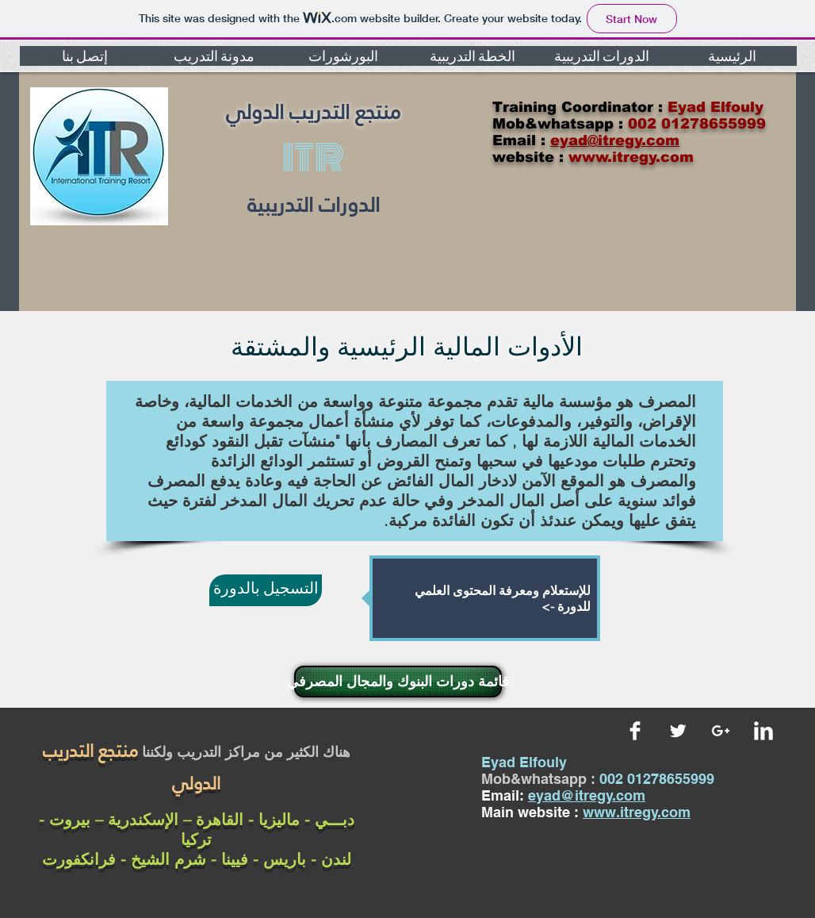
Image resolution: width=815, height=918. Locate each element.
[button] (84, 56)
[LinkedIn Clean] (763, 730)
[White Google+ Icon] (720, 730)
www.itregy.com (637, 812)
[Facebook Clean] (635, 730)
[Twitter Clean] (677, 730)
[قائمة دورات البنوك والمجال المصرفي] (398, 681)
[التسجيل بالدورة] (265, 590)
